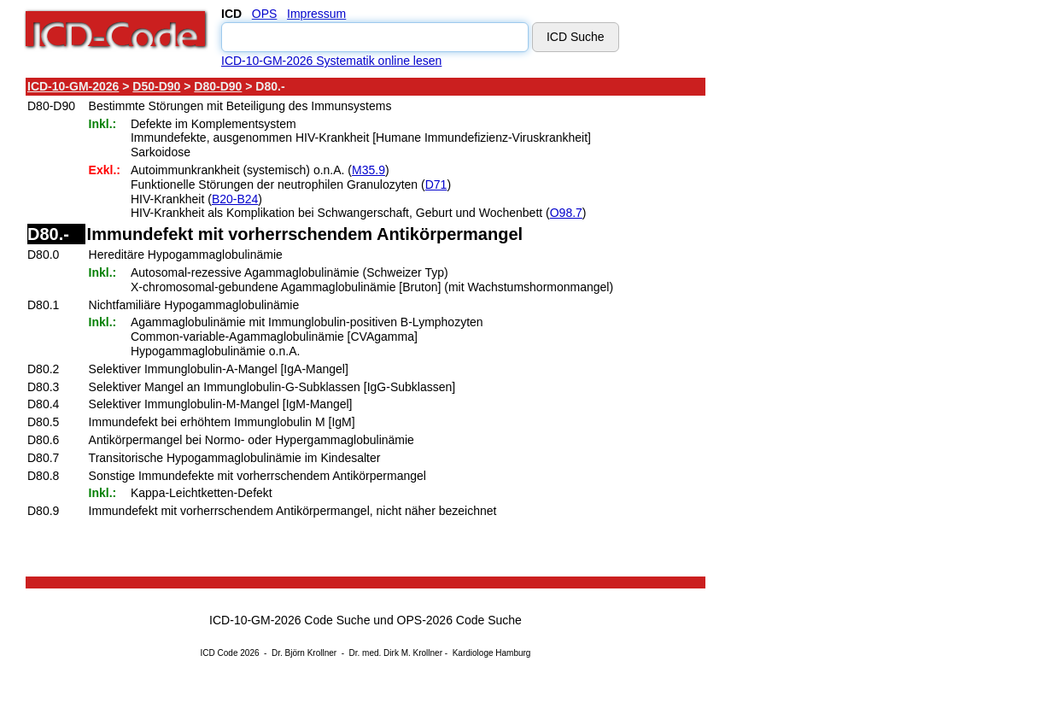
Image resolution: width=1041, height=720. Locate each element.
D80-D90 (218, 86)
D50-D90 (156, 86)
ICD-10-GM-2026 (73, 86)
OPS (265, 13)
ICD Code (219, 653)
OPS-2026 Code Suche (459, 620)
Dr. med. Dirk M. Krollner (395, 653)
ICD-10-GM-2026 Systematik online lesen (331, 60)
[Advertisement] (858, 332)
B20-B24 (235, 199)
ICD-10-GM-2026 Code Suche (289, 620)
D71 (436, 184)
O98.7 (566, 213)
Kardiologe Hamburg (492, 653)
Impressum (316, 13)
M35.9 (368, 170)
